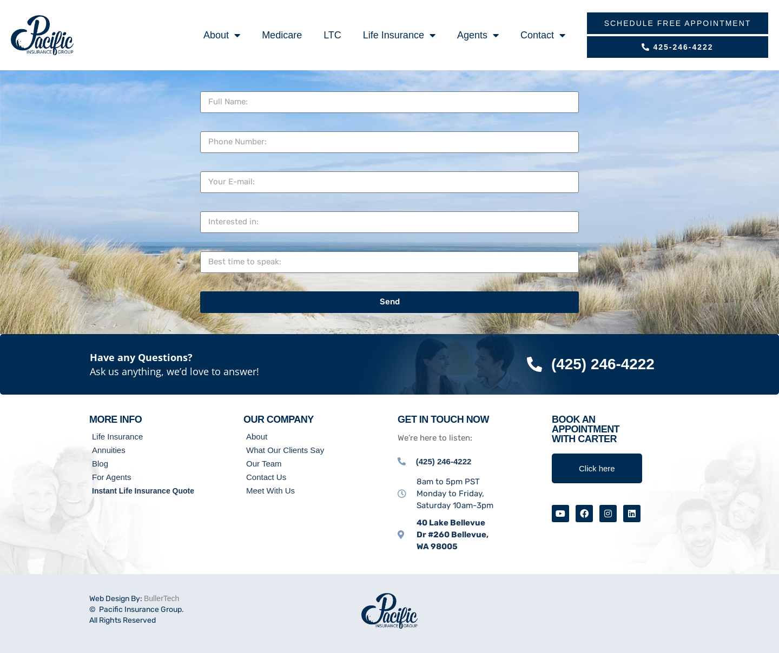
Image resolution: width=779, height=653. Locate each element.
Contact (542, 35)
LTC (332, 35)
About (221, 35)
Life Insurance (399, 35)
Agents (478, 35)
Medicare (282, 35)
